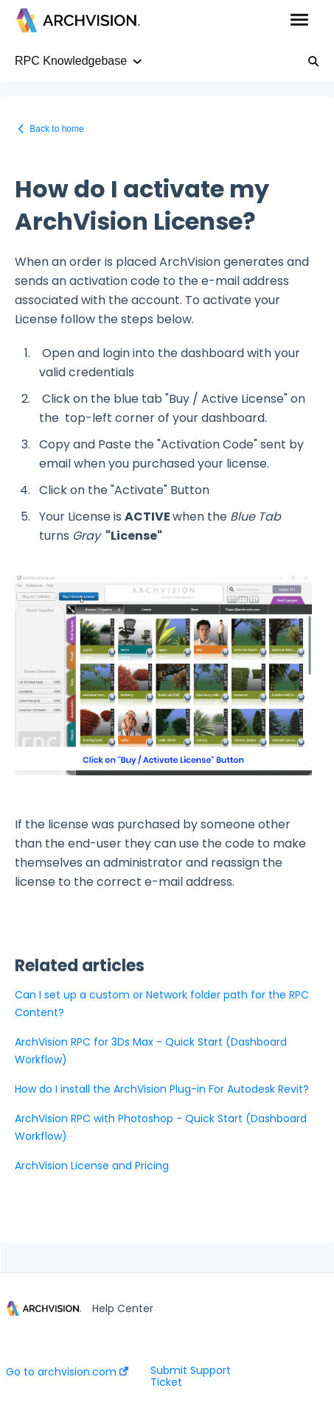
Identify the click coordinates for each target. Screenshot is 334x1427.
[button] (299, 20)
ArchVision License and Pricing (92, 1165)
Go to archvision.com (67, 1372)
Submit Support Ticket (190, 1376)
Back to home (56, 129)
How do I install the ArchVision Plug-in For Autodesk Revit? (162, 1089)
